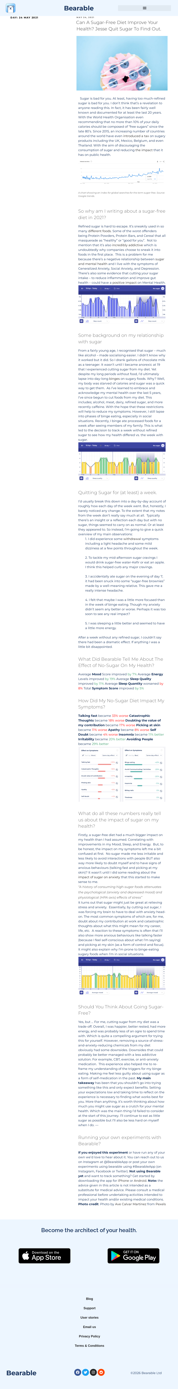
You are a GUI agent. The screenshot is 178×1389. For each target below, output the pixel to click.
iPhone (123, 1181)
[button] (144, 8)
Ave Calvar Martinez (130, 1204)
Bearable (79, 8)
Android (140, 1181)
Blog (89, 1299)
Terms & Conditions (89, 1345)
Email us (89, 1327)
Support (90, 1308)
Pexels (161, 1204)
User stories (89, 1317)
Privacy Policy (89, 1336)
